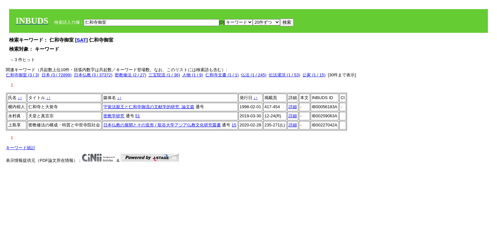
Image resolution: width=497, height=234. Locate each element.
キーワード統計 (20, 147)
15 (234, 125)
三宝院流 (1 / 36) (164, 74)
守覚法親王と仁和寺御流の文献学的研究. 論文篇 (148, 106)
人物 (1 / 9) (192, 74)
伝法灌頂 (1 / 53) (284, 74)
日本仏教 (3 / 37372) (93, 74)
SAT (81, 40)
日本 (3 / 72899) (57, 74)
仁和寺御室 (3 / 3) (22, 74)
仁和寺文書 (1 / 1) (222, 74)
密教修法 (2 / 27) (130, 74)
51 (137, 115)
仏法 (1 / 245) (253, 74)
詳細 (292, 106)
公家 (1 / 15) (313, 74)
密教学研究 (113, 115)
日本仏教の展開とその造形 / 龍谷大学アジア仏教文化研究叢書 (162, 125)
